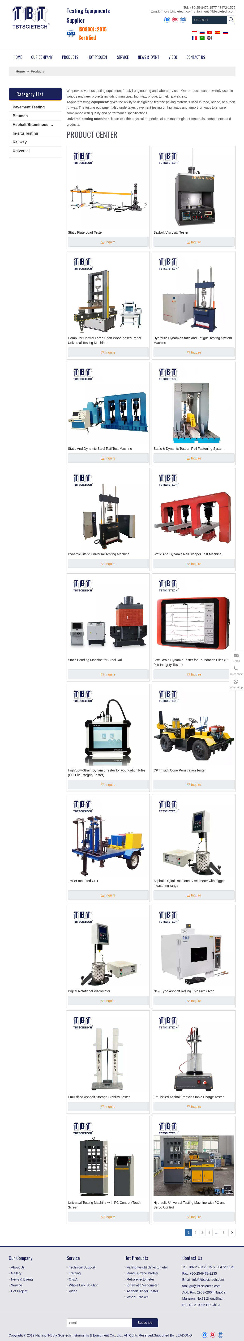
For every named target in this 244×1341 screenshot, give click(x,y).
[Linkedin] (183, 20)
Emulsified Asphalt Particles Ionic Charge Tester (189, 1097)
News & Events (22, 1279)
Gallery (16, 1273)
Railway (20, 142)
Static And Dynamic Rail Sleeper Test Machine (188, 554)
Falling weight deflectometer (147, 1267)
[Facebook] (167, 20)
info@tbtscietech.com (177, 11)
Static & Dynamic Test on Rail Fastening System (189, 448)
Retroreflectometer (140, 1279)
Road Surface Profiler (142, 1273)
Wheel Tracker (137, 1297)
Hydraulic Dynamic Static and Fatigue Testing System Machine (193, 340)
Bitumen (20, 116)
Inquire (108, 242)
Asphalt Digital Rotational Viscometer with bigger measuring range (189, 883)
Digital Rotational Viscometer (89, 991)
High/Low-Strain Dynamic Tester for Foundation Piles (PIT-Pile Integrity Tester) (107, 772)
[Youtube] (175, 20)
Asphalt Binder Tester (142, 1291)
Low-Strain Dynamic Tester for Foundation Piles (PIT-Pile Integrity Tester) (192, 662)
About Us (18, 1267)
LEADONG (184, 1335)
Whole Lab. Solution (83, 1285)
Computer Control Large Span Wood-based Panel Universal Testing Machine (104, 340)
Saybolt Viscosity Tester (171, 232)
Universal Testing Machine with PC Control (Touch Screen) (104, 1205)
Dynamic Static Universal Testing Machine (98, 554)
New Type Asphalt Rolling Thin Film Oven (184, 991)
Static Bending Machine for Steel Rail (95, 660)
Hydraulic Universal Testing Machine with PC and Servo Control (190, 1205)
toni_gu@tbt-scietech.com (216, 11)
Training (75, 1273)
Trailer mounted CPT (83, 881)
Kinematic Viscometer (143, 1285)
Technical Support (82, 1267)
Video (73, 1291)
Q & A (73, 1279)
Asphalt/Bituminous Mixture (37, 125)
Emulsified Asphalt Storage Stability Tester (99, 1097)
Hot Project (19, 1291)
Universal (21, 151)
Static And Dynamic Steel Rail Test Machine (100, 448)
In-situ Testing (25, 133)
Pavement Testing (29, 107)
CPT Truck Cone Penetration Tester (179, 770)
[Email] (98, 1323)
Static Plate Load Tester (85, 232)
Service (16, 1285)
